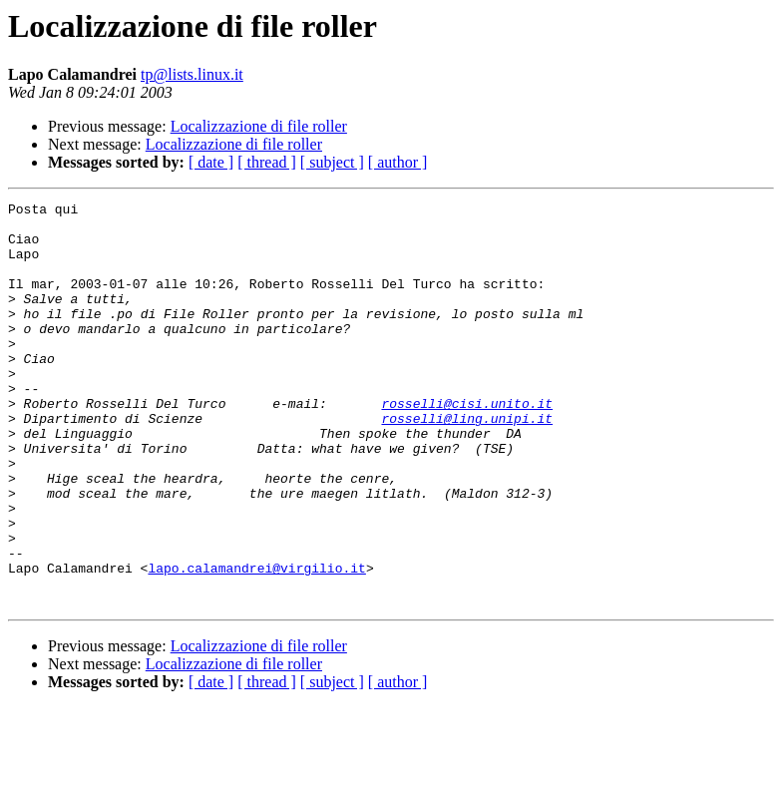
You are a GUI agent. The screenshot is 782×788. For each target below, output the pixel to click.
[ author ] (398, 162)
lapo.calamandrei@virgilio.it (256, 642)
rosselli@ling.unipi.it (467, 463)
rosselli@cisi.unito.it (467, 445)
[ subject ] (332, 162)
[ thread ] (266, 162)
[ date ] (211, 162)
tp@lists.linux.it (192, 74)
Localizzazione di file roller (259, 126)
